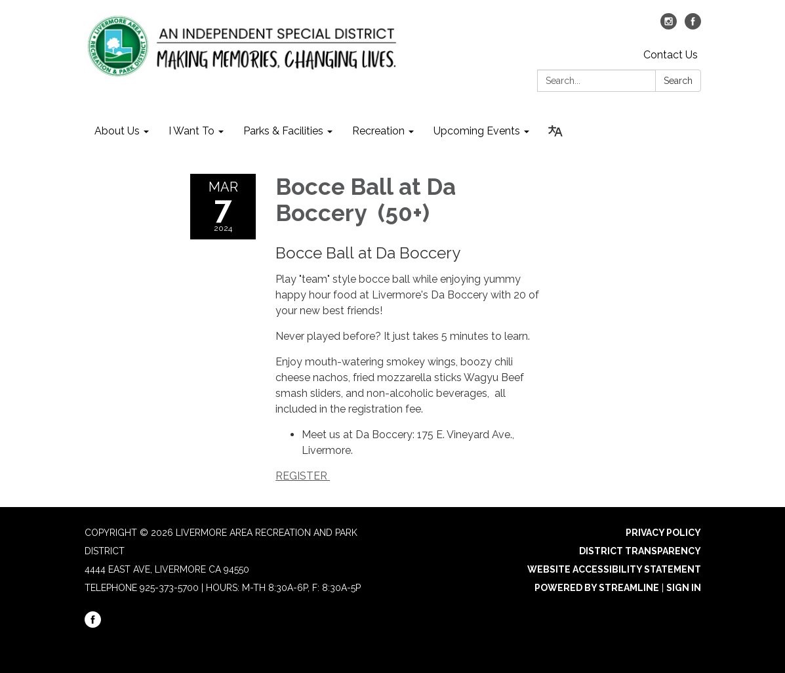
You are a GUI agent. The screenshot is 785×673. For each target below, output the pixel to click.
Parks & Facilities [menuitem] (283, 131)
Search (678, 80)
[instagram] (668, 26)
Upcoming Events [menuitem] (476, 131)
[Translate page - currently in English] (555, 131)
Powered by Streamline (596, 587)
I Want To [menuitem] (191, 131)
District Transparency (640, 551)
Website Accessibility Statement (614, 569)
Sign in (683, 587)
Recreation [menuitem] (378, 131)
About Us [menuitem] (117, 131)
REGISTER (302, 476)
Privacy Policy (663, 532)
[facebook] (693, 26)
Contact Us (670, 55)
